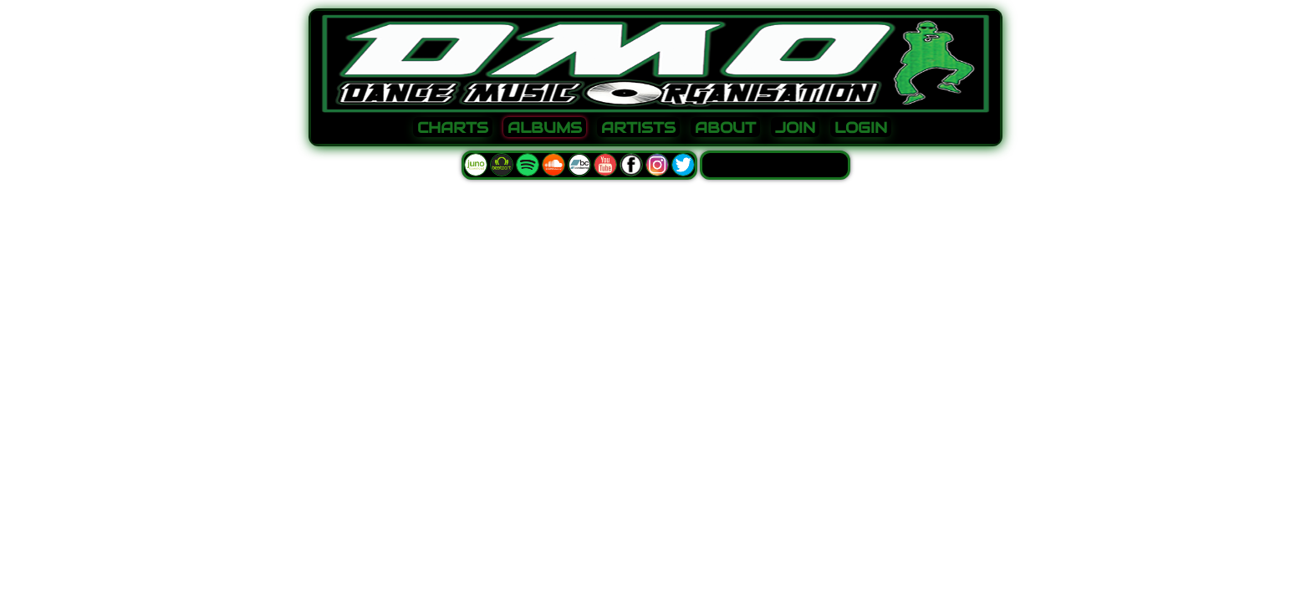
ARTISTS (638, 128)
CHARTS (452, 128)
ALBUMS (545, 128)
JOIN (795, 128)
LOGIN (860, 128)
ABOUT (725, 128)
